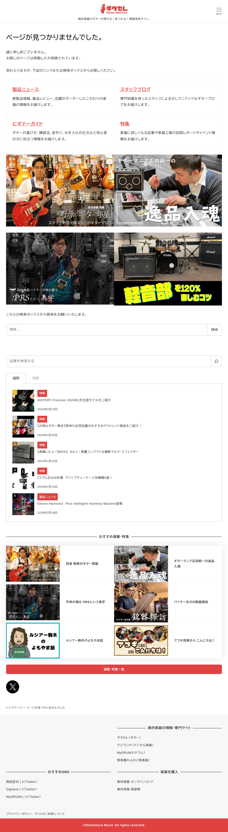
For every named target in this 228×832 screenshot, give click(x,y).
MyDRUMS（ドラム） (131, 752)
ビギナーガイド (27, 123)
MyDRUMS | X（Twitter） (23, 797)
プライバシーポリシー (19, 813)
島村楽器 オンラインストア (135, 782)
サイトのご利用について (50, 813)
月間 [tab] (35, 378)
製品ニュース (25, 89)
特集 (124, 123)
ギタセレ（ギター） (129, 737)
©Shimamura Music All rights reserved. (114, 825)
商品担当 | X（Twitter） (21, 782)
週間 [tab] (15, 378)
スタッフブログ (135, 89)
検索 (214, 330)
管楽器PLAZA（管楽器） (133, 760)
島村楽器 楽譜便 (128, 789)
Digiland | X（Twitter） (21, 789)
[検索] (216, 361)
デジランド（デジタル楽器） (135, 745)
